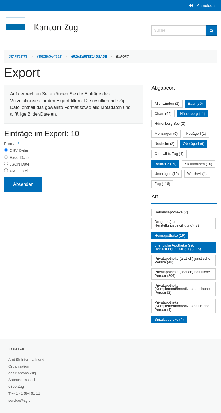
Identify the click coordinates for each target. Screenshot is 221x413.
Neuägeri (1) (196, 133)
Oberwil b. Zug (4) (169, 154)
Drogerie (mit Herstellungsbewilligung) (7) (177, 223)
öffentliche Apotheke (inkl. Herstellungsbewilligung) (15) (178, 247)
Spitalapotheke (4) (169, 319)
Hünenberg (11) (192, 113)
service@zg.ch (20, 400)
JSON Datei (20, 164)
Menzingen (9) (166, 133)
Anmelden (206, 5)
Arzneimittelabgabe (89, 56)
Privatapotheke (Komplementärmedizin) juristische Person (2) (182, 289)
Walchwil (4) (197, 174)
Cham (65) (163, 113)
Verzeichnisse (49, 56)
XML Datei (19, 171)
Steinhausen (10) (198, 164)
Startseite (18, 56)
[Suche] (211, 30)
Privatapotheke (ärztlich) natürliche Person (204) (182, 274)
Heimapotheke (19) (170, 235)
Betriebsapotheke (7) (171, 212)
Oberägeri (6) (193, 144)
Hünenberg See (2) (170, 123)
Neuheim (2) (164, 144)
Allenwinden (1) (167, 103)
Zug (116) (162, 184)
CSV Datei (19, 150)
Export (122, 56)
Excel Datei (19, 157)
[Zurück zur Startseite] (73, 30)
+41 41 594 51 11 (25, 393)
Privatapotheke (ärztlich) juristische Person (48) (182, 260)
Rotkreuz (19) (165, 164)
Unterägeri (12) (167, 174)
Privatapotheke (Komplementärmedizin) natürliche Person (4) (182, 306)
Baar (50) (195, 103)
